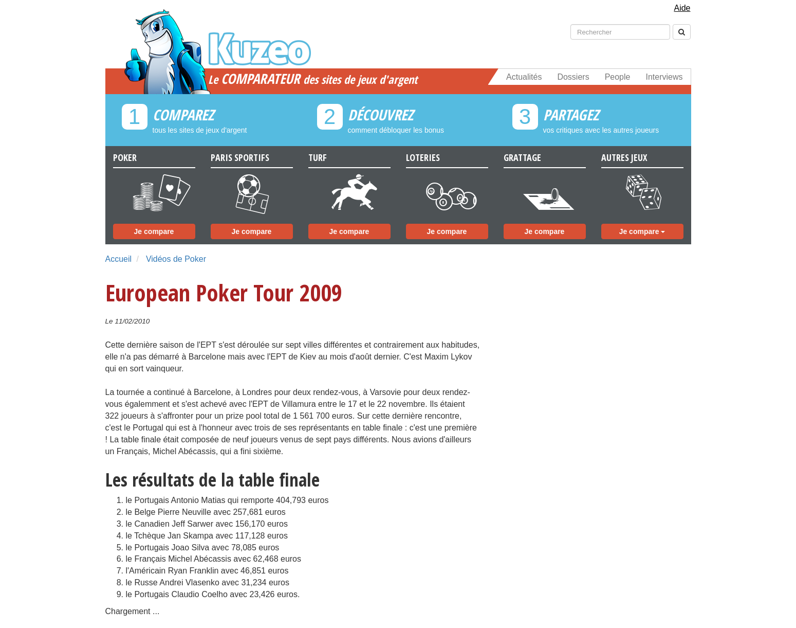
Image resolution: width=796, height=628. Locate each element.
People (618, 77)
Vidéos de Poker (176, 259)
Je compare (154, 231)
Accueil (118, 259)
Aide (682, 8)
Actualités (524, 77)
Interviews (663, 77)
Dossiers (573, 77)
